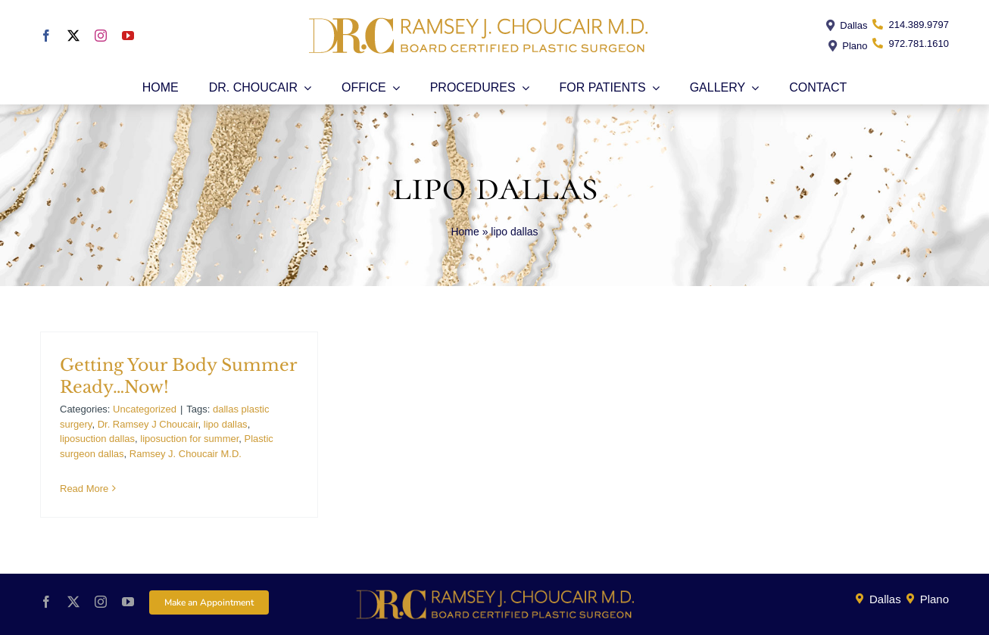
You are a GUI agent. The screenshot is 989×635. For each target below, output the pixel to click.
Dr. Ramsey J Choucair (148, 424)
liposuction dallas (97, 438)
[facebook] (46, 36)
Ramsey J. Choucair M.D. (185, 453)
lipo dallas (226, 424)
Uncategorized (144, 409)
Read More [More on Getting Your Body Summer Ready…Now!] (84, 488)
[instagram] (101, 36)
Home (465, 232)
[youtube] (128, 36)
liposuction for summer (189, 438)
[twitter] (73, 36)
